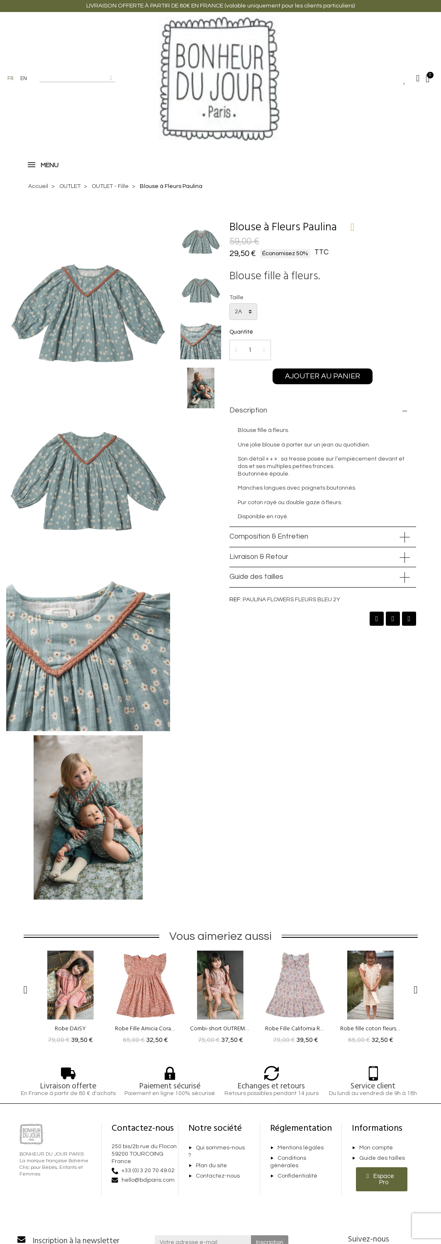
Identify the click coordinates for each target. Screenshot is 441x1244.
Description (248, 416)
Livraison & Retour (258, 562)
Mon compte (376, 1153)
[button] (323, 382)
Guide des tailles (256, 582)
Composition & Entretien (268, 542)
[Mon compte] (418, 78)
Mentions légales (301, 1153)
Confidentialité (297, 1182)
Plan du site (211, 1171)
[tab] (322, 417)
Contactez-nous (218, 1182)
